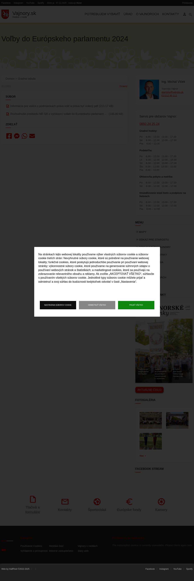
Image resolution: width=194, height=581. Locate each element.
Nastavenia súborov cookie (58, 305)
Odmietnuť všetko (97, 305)
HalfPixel (13, 569)
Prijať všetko (136, 305)
